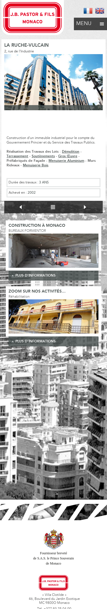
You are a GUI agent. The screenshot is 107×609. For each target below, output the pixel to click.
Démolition (70, 152)
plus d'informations (35, 275)
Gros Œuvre (67, 156)
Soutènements (43, 156)
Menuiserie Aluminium (66, 161)
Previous (13, 83)
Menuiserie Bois (35, 165)
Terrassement (17, 156)
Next (94, 83)
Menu (90, 22)
